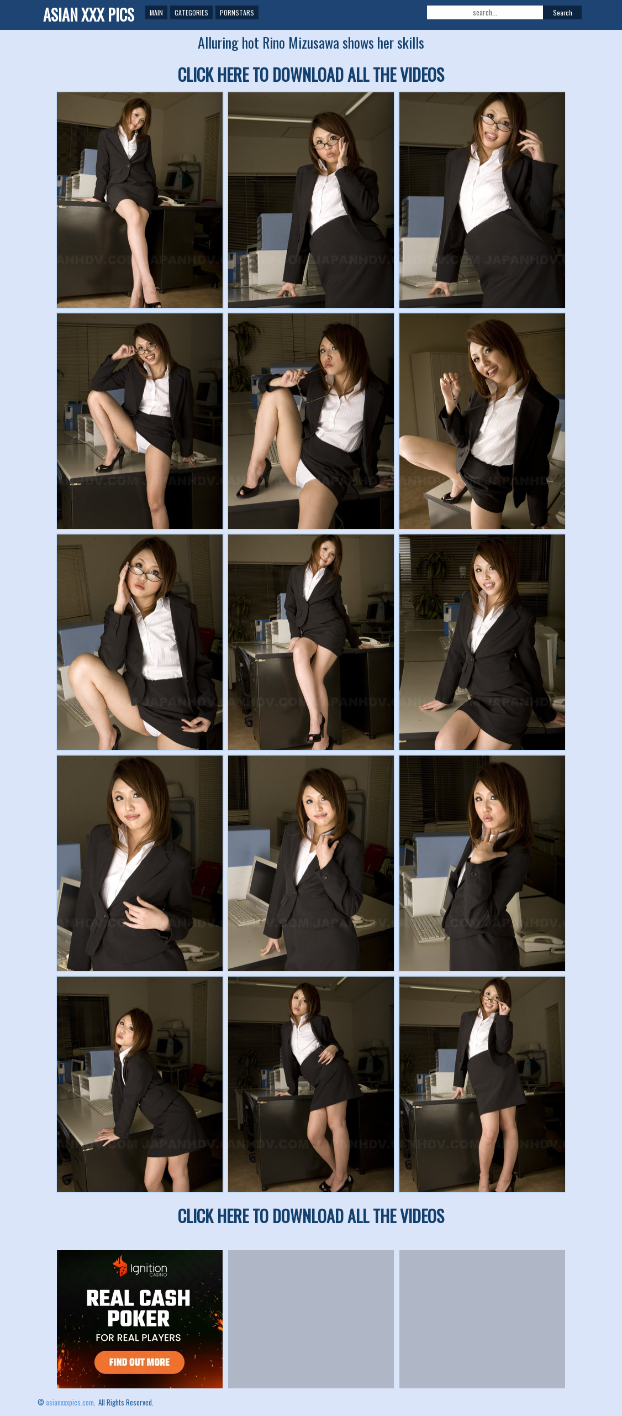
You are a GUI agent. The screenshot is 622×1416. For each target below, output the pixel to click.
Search (562, 12)
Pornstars (237, 12)
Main (156, 12)
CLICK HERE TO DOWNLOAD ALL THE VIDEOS (311, 74)
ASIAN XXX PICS (88, 14)
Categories (191, 12)
